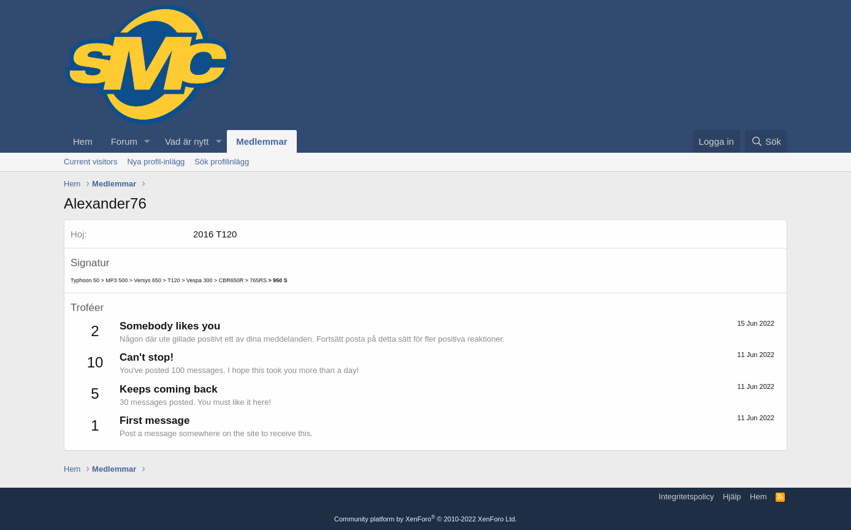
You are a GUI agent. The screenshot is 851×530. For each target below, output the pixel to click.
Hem (83, 141)
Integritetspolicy (686, 496)
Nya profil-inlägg (156, 161)
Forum (124, 141)
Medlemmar (261, 141)
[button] (147, 141)
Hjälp (732, 496)
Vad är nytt (186, 141)
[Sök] (766, 141)
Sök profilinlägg (221, 161)
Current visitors (90, 161)
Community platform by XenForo (425, 519)
